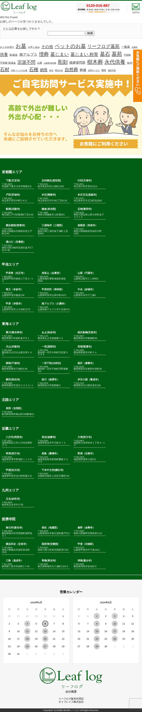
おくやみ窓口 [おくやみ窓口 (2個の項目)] (7, 47)
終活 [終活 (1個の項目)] (51, 70)
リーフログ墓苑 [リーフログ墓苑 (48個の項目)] (103, 46)
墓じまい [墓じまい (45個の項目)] (59, 54)
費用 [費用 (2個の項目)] (103, 70)
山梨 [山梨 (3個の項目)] (39, 62)
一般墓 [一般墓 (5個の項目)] (125, 46)
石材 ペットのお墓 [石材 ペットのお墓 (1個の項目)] (19, 70)
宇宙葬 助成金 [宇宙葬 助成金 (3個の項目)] (8, 62)
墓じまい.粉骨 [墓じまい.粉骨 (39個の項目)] (84, 54)
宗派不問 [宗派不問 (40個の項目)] (26, 62)
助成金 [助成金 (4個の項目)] (14, 54)
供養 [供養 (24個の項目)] (4, 54)
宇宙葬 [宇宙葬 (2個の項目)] (127, 55)
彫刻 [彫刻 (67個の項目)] (63, 62)
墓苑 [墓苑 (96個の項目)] (117, 54)
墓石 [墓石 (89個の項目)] (105, 54)
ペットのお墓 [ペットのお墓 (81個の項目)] (70, 46)
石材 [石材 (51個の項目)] (4, 69)
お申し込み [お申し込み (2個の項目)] (34, 47)
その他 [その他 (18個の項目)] (47, 46)
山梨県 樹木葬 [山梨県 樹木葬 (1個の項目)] (50, 63)
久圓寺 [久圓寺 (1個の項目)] (135, 47)
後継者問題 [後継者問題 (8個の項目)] (77, 62)
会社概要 (71, 691)
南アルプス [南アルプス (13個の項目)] (28, 54)
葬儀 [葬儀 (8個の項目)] (83, 70)
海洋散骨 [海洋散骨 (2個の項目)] (131, 63)
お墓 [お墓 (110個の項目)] (21, 46)
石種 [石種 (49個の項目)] (33, 69)
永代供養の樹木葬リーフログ (67, 710)
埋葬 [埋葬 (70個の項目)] (44, 54)
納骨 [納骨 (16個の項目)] (44, 70)
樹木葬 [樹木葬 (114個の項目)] (95, 62)
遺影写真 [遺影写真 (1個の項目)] (112, 70)
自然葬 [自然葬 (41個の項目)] (71, 69)
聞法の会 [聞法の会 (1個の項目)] (59, 70)
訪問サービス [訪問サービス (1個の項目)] (94, 70)
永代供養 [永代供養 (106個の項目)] (114, 62)
